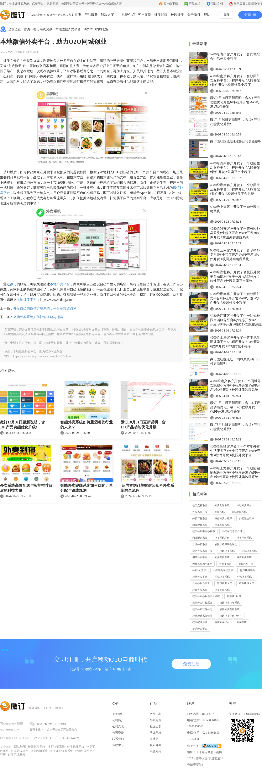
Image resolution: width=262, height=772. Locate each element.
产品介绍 (194, 3)
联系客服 (248, 3)
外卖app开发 (199, 570)
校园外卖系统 (227, 550)
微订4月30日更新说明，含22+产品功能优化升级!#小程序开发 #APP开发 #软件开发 (235, 102)
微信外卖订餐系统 (202, 602)
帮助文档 (217, 3)
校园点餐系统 (199, 505)
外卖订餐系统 (199, 518)
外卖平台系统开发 (223, 570)
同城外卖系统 (249, 550)
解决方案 (107, 14)
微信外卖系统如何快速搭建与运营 (38, 317)
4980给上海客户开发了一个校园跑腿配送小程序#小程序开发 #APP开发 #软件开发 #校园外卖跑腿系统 (235, 472)
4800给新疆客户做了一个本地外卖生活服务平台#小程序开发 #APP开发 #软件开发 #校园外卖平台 (235, 451)
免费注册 (250, 14)
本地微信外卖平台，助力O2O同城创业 (82, 29)
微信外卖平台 (222, 622)
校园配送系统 (199, 622)
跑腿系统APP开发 (202, 563)
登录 (226, 14)
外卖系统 (242, 622)
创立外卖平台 (199, 557)
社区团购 (155, 726)
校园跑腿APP (234, 596)
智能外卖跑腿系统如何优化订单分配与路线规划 (86, 488)
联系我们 (118, 738)
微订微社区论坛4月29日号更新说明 (236, 141)
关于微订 (193, 14)
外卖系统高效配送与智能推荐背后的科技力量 (26, 488)
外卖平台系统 (244, 537)
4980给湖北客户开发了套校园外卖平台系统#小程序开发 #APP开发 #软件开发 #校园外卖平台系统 (235, 276)
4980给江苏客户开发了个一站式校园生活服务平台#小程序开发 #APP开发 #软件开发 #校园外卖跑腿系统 (236, 320)
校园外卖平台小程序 (203, 531)
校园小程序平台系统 (226, 544)
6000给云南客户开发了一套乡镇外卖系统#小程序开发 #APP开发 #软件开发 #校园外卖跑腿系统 (235, 255)
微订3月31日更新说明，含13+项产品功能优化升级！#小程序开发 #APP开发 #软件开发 (235, 407)
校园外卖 (177, 14)
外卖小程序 (225, 563)
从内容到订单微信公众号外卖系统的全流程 (147, 488)
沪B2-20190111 (43, 738)
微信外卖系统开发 (202, 550)
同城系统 (155, 732)
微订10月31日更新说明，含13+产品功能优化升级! (143, 424)
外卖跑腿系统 (222, 524)
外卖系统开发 (199, 511)
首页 (78, 14)
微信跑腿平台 (247, 570)
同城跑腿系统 (199, 524)
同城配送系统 (199, 537)
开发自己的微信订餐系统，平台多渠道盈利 (45, 308)
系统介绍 (128, 14)
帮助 (207, 14)
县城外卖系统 (199, 544)
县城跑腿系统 (239, 511)
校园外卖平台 (199, 576)
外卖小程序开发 (201, 583)
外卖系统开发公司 (232, 531)
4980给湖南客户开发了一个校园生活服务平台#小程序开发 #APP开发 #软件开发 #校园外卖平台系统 (235, 189)
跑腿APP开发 (246, 563)
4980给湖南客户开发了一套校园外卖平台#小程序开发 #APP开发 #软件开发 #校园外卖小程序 (235, 298)
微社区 (154, 738)
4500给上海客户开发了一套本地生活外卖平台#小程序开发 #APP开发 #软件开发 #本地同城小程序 (235, 342)
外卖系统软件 (246, 518)
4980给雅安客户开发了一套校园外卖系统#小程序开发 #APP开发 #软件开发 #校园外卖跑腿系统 (235, 233)
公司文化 (118, 726)
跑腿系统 (220, 511)
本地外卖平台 (60, 284)
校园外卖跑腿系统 (230, 609)
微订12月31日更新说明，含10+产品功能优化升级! (22, 424)
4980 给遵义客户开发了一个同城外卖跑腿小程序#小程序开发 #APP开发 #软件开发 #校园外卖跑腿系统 (235, 385)
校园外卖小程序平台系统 (206, 596)
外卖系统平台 (222, 537)
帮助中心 (118, 745)
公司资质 (118, 732)
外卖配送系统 (222, 505)
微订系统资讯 (42, 29)
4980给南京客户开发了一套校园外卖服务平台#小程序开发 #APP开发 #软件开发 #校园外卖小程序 (235, 80)
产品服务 (91, 14)
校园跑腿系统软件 (202, 615)
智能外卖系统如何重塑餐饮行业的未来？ (86, 424)
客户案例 (144, 14)
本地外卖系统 (244, 576)
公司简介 (118, 720)
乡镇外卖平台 (199, 628)
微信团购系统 (224, 583)
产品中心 (155, 714)
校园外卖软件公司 (202, 609)
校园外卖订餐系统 (230, 602)
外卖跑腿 (161, 14)
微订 (13, 284)
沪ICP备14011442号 (67, 738)
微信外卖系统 (244, 557)
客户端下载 (170, 3)
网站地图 (20, 746)
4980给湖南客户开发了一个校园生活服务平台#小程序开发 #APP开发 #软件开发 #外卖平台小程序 (235, 167)
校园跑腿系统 (246, 583)
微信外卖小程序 (223, 518)
